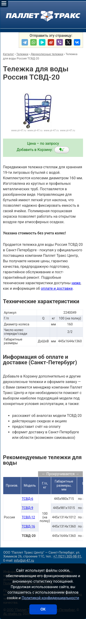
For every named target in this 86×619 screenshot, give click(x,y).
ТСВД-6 (27, 499)
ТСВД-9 (27, 508)
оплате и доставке (57, 288)
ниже (76, 283)
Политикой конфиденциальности (50, 598)
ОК (42, 609)
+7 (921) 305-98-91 (67, 556)
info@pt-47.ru (24, 561)
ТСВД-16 (28, 526)
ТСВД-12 (28, 517)
